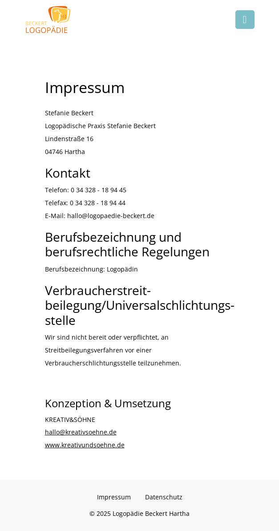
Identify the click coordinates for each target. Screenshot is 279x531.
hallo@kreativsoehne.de (81, 432)
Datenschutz (163, 497)
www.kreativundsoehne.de (85, 445)
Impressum (114, 497)
